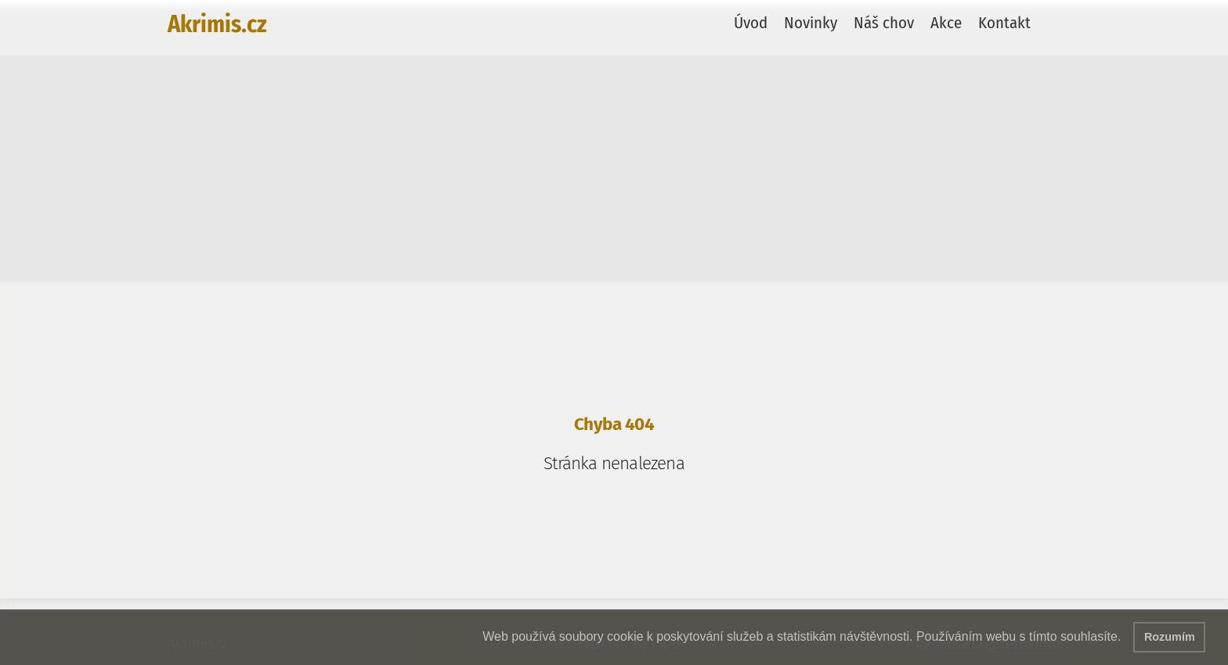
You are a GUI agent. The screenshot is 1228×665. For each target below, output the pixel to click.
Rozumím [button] (1169, 637)
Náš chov (884, 23)
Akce (946, 23)
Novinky (810, 23)
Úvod (751, 23)
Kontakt (1004, 23)
